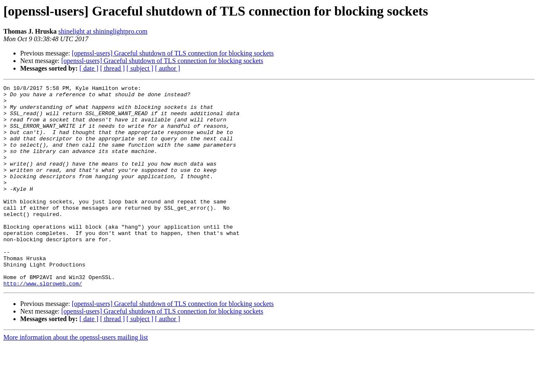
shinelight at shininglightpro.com (103, 31)
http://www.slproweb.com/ (42, 323)
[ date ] (88, 68)
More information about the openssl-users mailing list (75, 377)
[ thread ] (112, 68)
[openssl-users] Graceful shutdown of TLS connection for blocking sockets (173, 53)
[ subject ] (140, 68)
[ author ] (167, 68)
